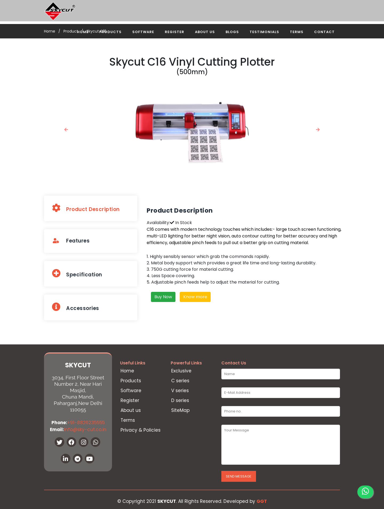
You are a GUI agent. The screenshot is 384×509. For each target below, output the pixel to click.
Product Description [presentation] (86, 208)
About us (131, 410)
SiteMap (180, 410)
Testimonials (264, 31)
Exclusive (181, 371)
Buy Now (163, 297)
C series (180, 381)
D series (180, 400)
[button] (66, 129)
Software (143, 31)
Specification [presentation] (77, 273)
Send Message (238, 476)
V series (180, 390)
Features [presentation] (71, 240)
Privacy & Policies (141, 430)
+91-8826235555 (86, 422)
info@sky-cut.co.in (85, 429)
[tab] (90, 208)
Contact (324, 31)
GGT (262, 501)
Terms (296, 31)
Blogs (232, 31)
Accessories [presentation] (75, 307)
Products (110, 31)
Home (83, 31)
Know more (195, 297)
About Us (205, 31)
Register (174, 31)
